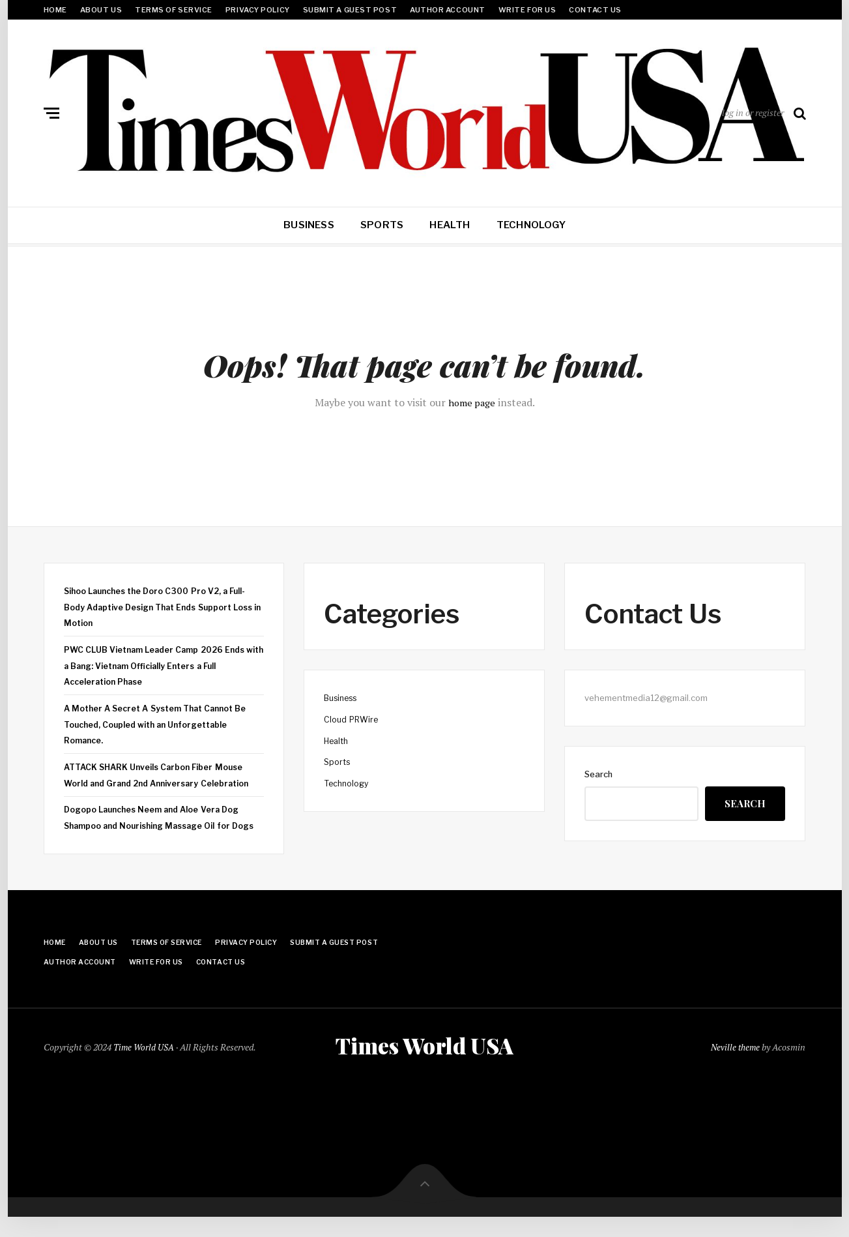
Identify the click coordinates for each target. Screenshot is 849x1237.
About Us (101, 9)
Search (598, 774)
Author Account (447, 9)
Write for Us (527, 9)
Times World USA (424, 1064)
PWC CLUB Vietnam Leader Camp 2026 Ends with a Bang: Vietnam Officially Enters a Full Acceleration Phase (160, 665)
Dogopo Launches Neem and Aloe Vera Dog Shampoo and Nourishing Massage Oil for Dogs (156, 825)
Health (449, 225)
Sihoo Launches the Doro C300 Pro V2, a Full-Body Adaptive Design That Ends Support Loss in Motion (161, 607)
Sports (381, 225)
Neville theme (734, 1064)
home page (471, 402)
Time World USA (144, 1064)
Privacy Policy (257, 9)
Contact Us (595, 9)
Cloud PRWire (352, 719)
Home (55, 9)
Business (308, 225)
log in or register (753, 112)
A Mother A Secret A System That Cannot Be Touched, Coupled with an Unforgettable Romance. (161, 724)
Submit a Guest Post (350, 9)
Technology (531, 225)
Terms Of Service (173, 9)
